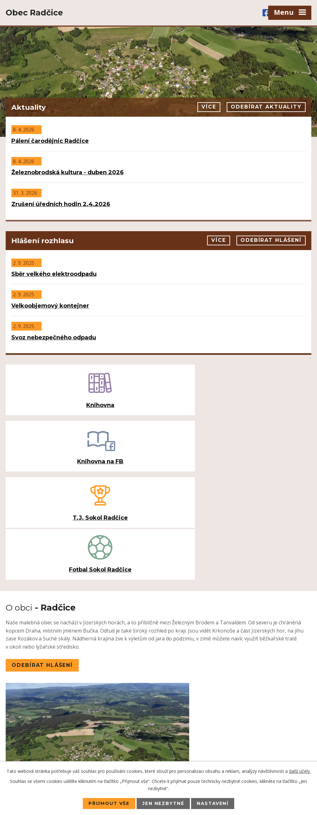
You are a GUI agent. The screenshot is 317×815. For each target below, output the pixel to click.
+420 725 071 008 (46, 715)
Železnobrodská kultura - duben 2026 (67, 172)
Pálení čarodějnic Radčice (50, 140)
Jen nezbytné (163, 803)
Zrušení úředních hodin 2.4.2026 (60, 204)
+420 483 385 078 (51, 707)
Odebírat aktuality (266, 107)
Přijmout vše (108, 803)
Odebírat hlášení (271, 240)
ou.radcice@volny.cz (50, 744)
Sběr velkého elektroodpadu (54, 274)
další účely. (300, 771)
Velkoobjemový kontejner (50, 305)
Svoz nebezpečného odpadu (53, 337)
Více (207, 107)
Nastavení (213, 803)
